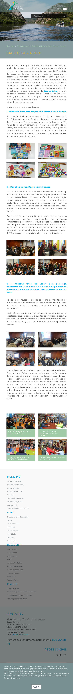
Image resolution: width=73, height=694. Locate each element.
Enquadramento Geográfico (18, 517)
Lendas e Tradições (14, 563)
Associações (12, 541)
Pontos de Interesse (14, 566)
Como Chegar (12, 549)
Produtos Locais (13, 573)
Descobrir (14, 544)
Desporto (10, 537)
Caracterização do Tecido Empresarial (21, 592)
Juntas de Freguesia (14, 502)
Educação (11, 527)
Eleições (10, 495)
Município (13, 476)
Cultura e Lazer (23, 46)
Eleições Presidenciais (15, 498)
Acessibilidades (13, 588)
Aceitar (36, 687)
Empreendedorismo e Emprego (19, 595)
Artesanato (11, 577)
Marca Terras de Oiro (15, 570)
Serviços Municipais (14, 491)
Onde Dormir (12, 553)
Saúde (9, 520)
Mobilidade (11, 534)
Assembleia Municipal (15, 485)
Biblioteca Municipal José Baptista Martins (49, 46)
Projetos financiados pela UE (18, 508)
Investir (12, 584)
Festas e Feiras (12, 580)
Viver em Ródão (13, 524)
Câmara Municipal (14, 481)
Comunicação (12, 505)
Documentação (13, 488)
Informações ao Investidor (17, 599)
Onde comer (12, 556)
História (10, 559)
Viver (13, 46)
